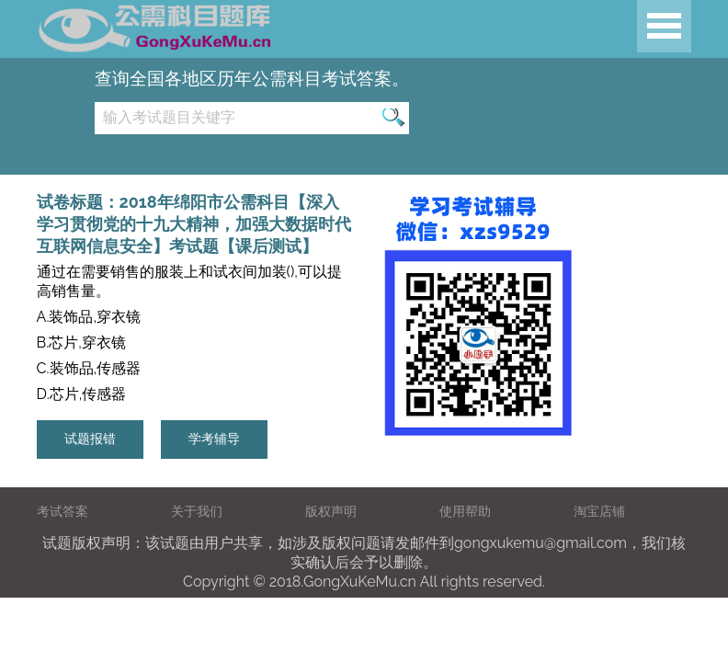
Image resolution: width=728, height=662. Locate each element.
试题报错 (90, 438)
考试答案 (62, 511)
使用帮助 (465, 511)
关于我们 (196, 511)
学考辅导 (214, 438)
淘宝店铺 (599, 511)
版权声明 (331, 511)
